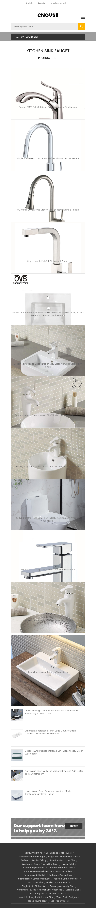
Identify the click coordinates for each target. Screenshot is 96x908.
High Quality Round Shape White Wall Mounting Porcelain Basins (48, 466)
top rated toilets (63, 871)
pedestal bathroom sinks (66, 878)
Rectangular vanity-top (62, 886)
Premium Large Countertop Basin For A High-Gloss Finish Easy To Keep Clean (51, 712)
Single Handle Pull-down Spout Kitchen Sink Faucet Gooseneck (48, 158)
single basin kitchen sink (34, 886)
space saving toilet (37, 900)
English (29, 3)
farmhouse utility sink (34, 875)
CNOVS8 (48, 15)
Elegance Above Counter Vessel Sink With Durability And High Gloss (48, 415)
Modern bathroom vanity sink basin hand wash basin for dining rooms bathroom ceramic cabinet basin (48, 314)
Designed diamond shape (31, 856)
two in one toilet (49, 864)
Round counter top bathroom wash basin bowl (48, 620)
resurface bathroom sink (62, 860)
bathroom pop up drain (60, 875)
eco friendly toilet (59, 900)
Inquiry (74, 826)
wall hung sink (37, 893)
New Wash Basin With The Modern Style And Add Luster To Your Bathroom (54, 772)
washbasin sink (30, 864)
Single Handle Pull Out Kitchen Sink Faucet (48, 261)
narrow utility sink (33, 852)
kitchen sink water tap (50, 889)
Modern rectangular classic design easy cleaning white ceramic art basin (48, 365)
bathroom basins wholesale (38, 871)
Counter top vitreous (34, 867)
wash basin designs (67, 897)
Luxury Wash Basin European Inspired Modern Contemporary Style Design (49, 792)
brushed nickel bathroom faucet (33, 878)
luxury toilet (68, 864)
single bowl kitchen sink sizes (63, 856)
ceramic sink (72, 889)
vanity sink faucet (26, 889)
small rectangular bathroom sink (36, 897)
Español (42, 3)
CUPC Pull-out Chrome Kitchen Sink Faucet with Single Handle (48, 209)
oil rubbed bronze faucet (58, 852)
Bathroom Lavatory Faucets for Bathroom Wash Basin (48, 569)
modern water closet (57, 882)
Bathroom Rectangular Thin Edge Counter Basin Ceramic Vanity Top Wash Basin (50, 732)
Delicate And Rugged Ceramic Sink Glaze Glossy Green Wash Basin (54, 752)
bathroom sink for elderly (33, 860)
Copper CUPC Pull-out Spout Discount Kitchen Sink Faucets (48, 107)
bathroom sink (35, 882)
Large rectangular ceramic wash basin (48, 672)
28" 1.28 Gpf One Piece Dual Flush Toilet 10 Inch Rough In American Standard (48, 519)
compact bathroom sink (60, 867)
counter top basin (57, 893)
